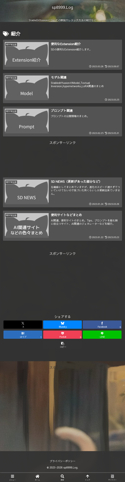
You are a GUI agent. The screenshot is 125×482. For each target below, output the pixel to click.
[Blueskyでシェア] (62, 324)
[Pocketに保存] (62, 335)
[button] (62, 345)
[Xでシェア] (22, 324)
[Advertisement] (62, 154)
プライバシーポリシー (62, 461)
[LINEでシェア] (102, 335)
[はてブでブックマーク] (22, 335)
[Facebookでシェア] (102, 324)
